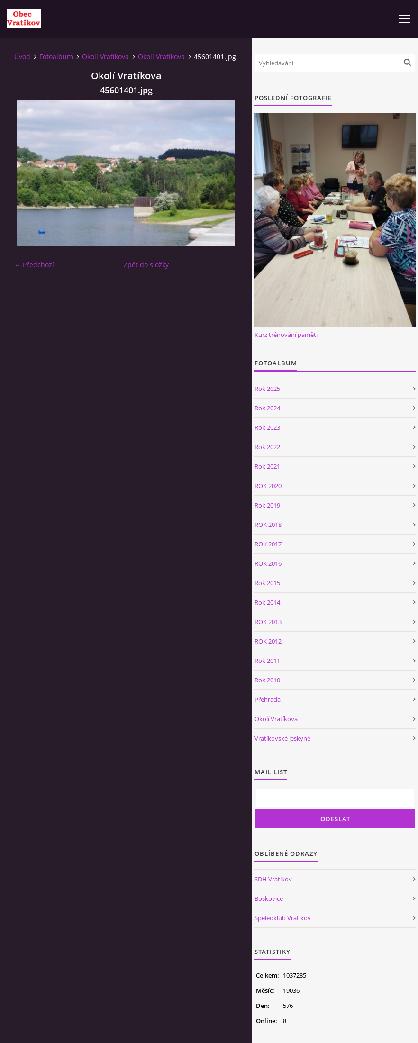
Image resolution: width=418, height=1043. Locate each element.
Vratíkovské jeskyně (282, 738)
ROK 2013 (268, 621)
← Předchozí (34, 264)
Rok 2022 (267, 447)
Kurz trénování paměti (286, 334)
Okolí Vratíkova (105, 56)
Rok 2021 (267, 466)
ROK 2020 (268, 485)
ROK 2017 (268, 544)
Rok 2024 (267, 408)
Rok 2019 (267, 505)
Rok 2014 (267, 602)
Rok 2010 (267, 680)
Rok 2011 (267, 660)
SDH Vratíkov (273, 879)
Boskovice (268, 898)
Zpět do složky (146, 264)
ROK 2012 (268, 641)
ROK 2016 (268, 563)
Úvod (22, 56)
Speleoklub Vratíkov (282, 918)
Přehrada (267, 699)
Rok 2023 (267, 427)
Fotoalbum (56, 56)
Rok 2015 (267, 583)
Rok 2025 (267, 388)
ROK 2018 (268, 524)
